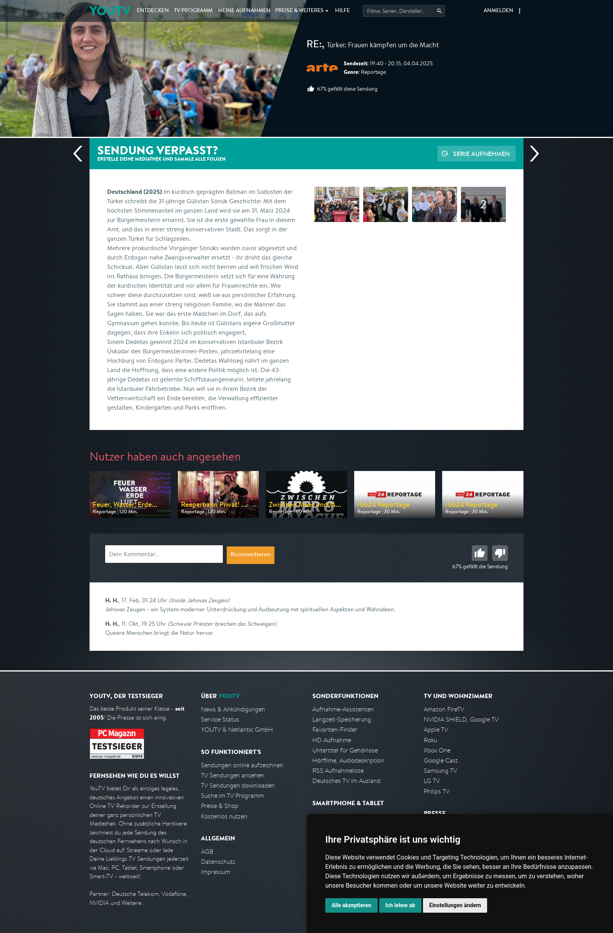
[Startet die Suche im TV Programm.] (404, 11)
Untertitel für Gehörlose (345, 750)
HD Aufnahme (331, 740)
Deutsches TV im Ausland (346, 781)
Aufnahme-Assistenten (343, 709)
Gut (480, 553)
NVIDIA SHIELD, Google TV (461, 719)
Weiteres (299, 11)
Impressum (215, 872)
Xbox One (437, 750)
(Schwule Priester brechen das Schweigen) (222, 623)
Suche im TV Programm (232, 796)
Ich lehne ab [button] (400, 905)
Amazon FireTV (444, 709)
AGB (207, 851)
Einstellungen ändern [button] (455, 905)
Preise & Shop (219, 806)
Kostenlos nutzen (224, 816)
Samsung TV (440, 770)
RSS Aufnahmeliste (338, 770)
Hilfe (342, 11)
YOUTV (110, 11)
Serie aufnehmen (481, 153)
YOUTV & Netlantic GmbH (237, 729)
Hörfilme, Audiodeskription (348, 760)
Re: (314, 45)
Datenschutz (218, 862)
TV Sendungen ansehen (232, 775)
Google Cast (441, 760)
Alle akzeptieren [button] (351, 905)
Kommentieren (251, 555)
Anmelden (498, 11)
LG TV (432, 781)
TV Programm (193, 11)
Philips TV (437, 791)
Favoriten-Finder (334, 729)
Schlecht (500, 553)
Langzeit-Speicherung (341, 719)
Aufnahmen (244, 11)
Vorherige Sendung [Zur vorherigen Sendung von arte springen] (81, 153)
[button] (519, 11)
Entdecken (153, 11)
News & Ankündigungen (233, 709)
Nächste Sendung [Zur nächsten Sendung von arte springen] (531, 153)
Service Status (220, 719)
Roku (430, 740)
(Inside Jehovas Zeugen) (199, 600)
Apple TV (436, 729)
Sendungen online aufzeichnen (242, 765)
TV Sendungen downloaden (238, 785)
